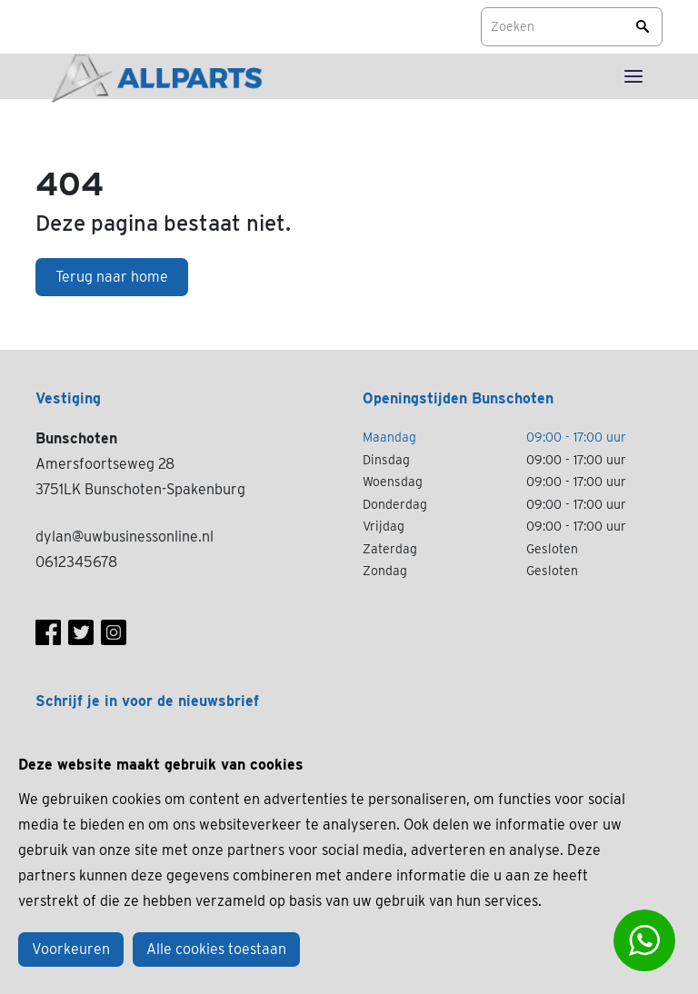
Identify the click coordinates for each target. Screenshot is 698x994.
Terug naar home (111, 276)
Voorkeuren (71, 949)
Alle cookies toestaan (216, 949)
